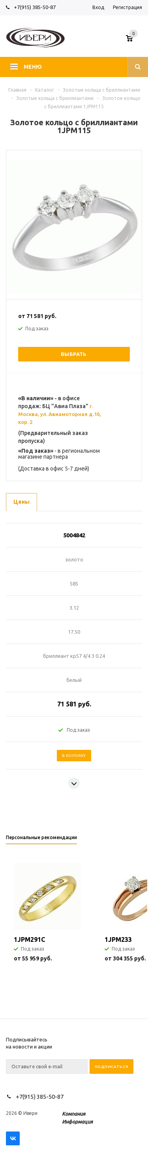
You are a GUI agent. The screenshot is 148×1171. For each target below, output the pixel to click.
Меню (33, 67)
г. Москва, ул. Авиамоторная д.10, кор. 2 (59, 414)
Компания (73, 1113)
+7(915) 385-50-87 (35, 7)
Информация (77, 1121)
